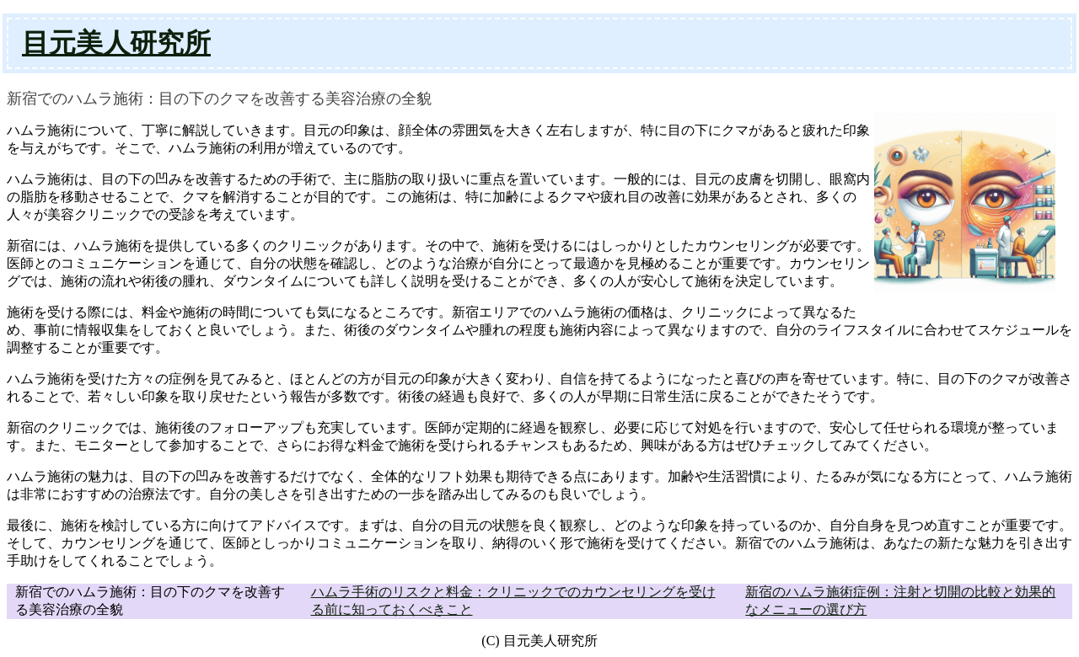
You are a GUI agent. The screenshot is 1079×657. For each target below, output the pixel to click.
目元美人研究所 (116, 43)
